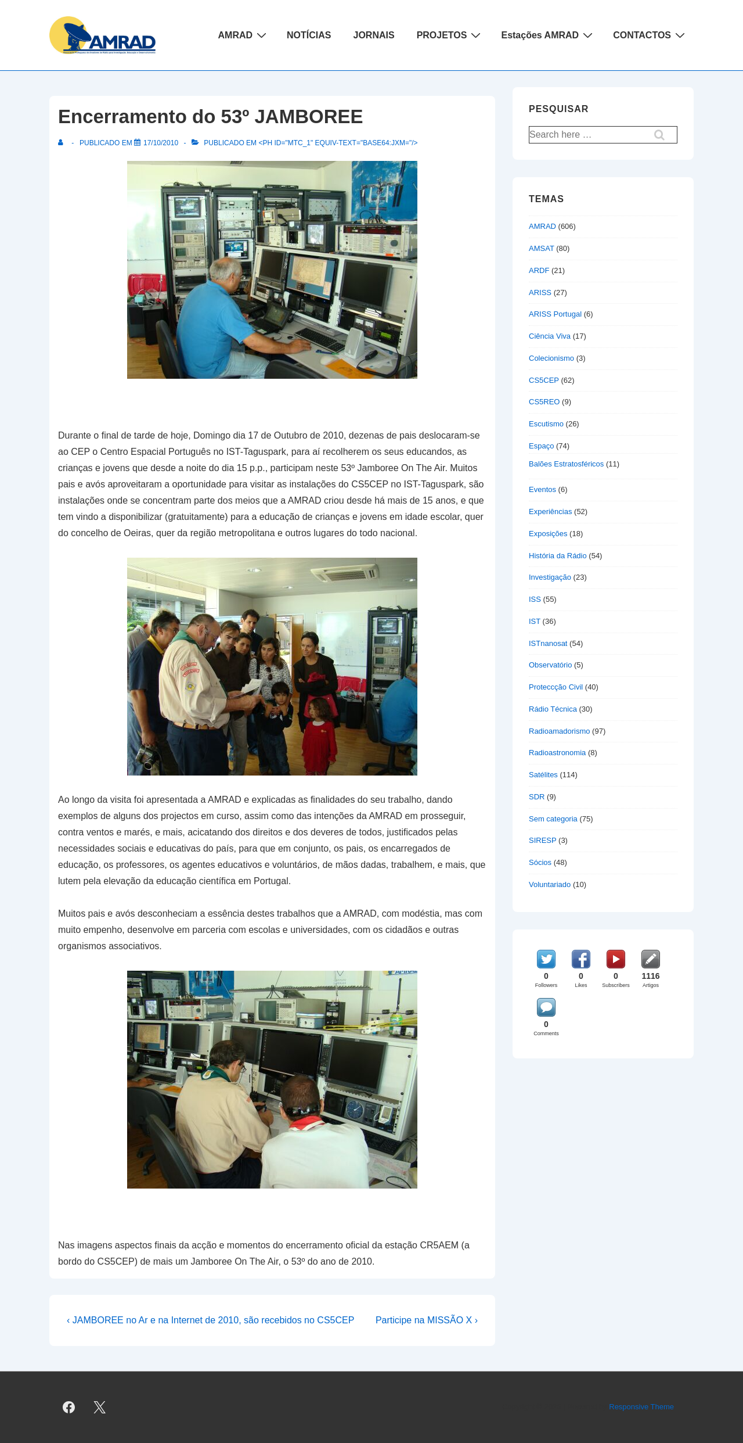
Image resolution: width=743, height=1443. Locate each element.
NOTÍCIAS (309, 35)
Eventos (542, 489)
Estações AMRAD (548, 35)
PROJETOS (450, 35)
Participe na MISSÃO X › (427, 1320)
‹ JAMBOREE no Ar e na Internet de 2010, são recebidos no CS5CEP (210, 1320)
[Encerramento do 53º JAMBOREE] (160, 143)
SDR (536, 796)
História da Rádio (558, 555)
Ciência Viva (550, 336)
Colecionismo (551, 358)
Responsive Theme (641, 1406)
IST (534, 621)
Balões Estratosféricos (566, 464)
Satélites (543, 774)
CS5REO (544, 401)
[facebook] (69, 1407)
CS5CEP (544, 380)
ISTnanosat (548, 643)
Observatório (550, 665)
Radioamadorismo (559, 731)
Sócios (540, 862)
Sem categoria (553, 818)
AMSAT (541, 248)
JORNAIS (374, 35)
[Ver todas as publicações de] (63, 143)
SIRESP (542, 840)
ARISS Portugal (555, 314)
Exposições (548, 533)
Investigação (550, 577)
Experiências (550, 511)
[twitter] (100, 1407)
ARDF (539, 270)
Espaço (541, 445)
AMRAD (244, 35)
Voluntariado (550, 884)
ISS (535, 599)
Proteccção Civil (556, 687)
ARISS (540, 292)
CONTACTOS (650, 35)
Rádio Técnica (553, 709)
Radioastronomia (557, 752)
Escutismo (546, 423)
